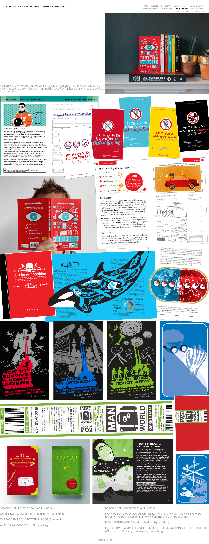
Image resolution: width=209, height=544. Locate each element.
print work (197, 8)
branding (166, 5)
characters (167, 8)
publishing (182, 8)
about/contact (184, 11)
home (145, 5)
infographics (150, 8)
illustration (180, 5)
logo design (196, 5)
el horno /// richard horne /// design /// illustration (36, 6)
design (154, 5)
